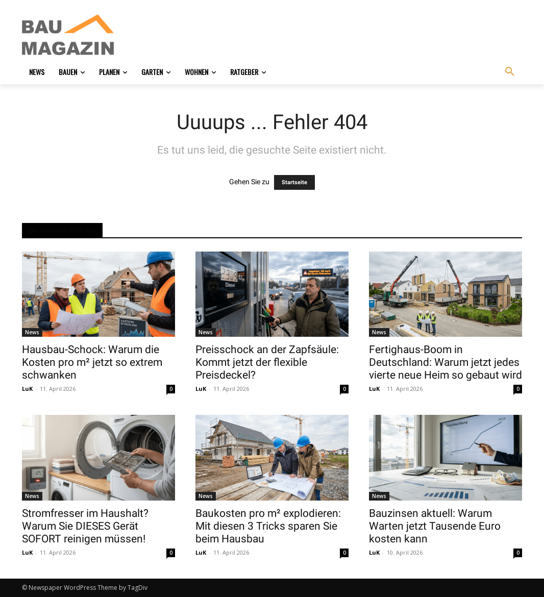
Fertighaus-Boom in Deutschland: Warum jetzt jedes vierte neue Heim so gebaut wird (445, 362)
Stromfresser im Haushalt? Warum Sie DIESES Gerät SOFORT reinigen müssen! (85, 526)
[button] (510, 72)
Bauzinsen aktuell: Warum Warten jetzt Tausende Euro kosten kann (435, 526)
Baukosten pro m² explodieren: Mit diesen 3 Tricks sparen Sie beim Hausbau (268, 526)
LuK (27, 388)
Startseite (294, 182)
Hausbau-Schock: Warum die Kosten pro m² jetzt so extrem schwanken (92, 362)
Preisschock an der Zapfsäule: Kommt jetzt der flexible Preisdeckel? (267, 362)
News (32, 332)
